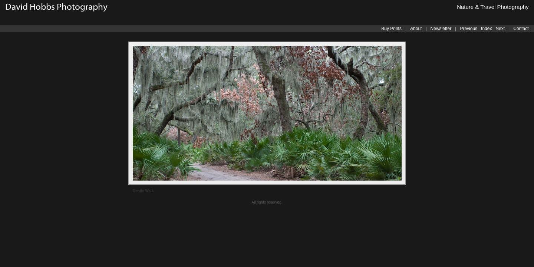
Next (500, 28)
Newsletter (441, 28)
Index (486, 28)
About (416, 28)
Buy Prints (391, 28)
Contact (520, 28)
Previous (468, 28)
